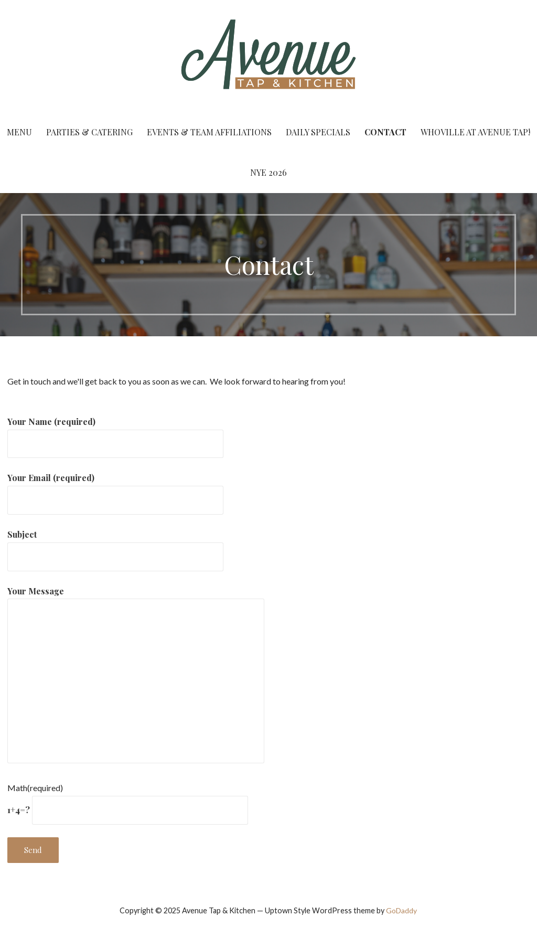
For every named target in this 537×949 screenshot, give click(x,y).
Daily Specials (318, 131)
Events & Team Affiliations (209, 131)
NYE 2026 (268, 172)
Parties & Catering (89, 131)
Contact (385, 131)
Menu (19, 131)
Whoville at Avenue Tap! (475, 131)
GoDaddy (401, 910)
